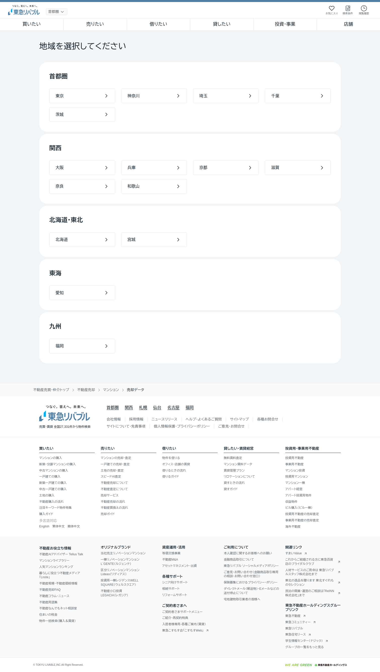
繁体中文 (58, 526)
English (44, 526)
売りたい (95, 24)
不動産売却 (86, 390)
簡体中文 (74, 526)
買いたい (32, 24)
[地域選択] (56, 11)
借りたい (158, 24)
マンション (111, 390)
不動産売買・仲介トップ (51, 390)
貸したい (222, 24)
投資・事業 (285, 24)
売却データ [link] (135, 390)
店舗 (348, 24)
